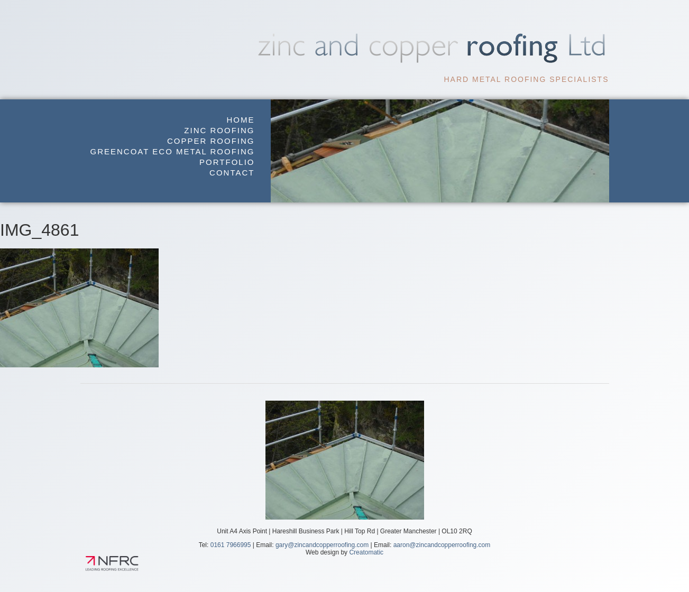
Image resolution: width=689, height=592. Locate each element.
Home (241, 119)
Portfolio (226, 162)
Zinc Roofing (219, 130)
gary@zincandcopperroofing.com (322, 545)
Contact (231, 172)
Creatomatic (366, 552)
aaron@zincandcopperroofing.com (442, 545)
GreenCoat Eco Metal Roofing (172, 151)
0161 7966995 (230, 545)
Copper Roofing (211, 140)
